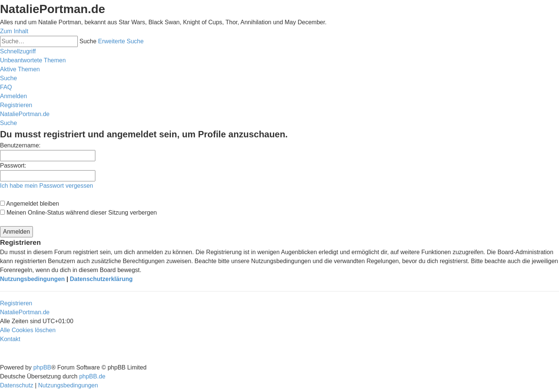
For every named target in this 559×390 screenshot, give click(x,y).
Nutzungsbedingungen (32, 279)
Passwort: (13, 165)
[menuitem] (33, 60)
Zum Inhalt (14, 31)
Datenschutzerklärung (101, 279)
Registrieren (16, 303)
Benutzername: (20, 145)
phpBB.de (92, 376)
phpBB (42, 367)
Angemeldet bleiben (29, 203)
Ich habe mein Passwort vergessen (46, 185)
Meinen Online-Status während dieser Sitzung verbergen (78, 212)
